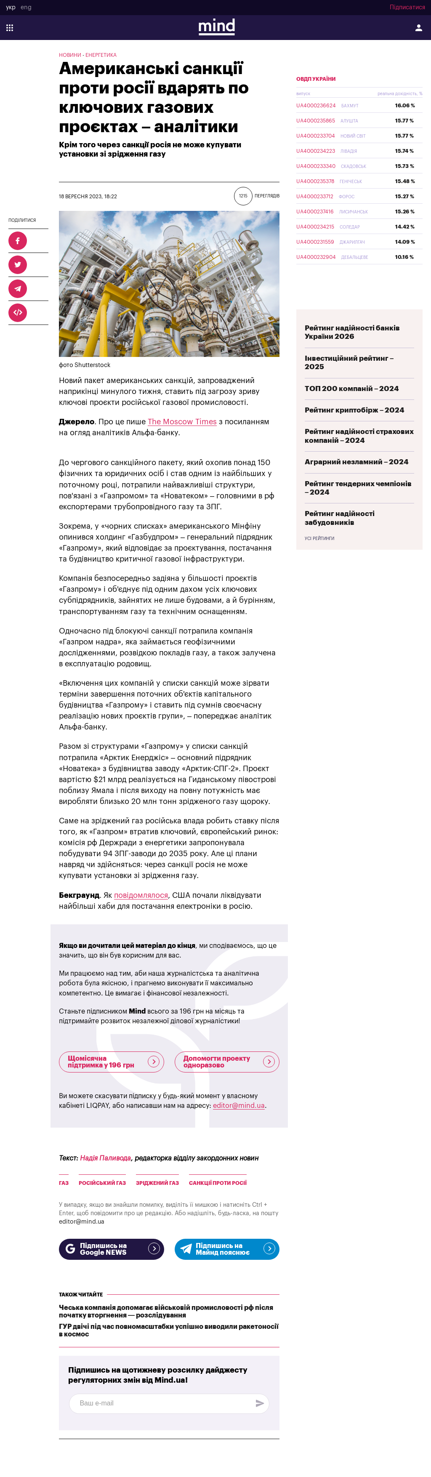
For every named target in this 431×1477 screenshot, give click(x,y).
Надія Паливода (105, 1158)
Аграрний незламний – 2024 (357, 481)
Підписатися (407, 8)
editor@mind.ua (239, 1105)
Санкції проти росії (218, 1183)
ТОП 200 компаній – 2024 (352, 408)
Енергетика (101, 55)
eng (26, 8)
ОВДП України (316, 98)
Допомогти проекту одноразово (229, 1062)
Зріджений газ (157, 1183)
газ (64, 1183)
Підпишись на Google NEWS (111, 1249)
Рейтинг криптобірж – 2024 (354, 430)
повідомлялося (141, 895)
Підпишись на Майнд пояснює (227, 1249)
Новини (70, 55)
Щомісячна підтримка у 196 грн (114, 1062)
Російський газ (102, 1183)
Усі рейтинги (319, 558)
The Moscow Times (182, 422)
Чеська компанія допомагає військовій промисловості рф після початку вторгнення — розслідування (166, 1311)
